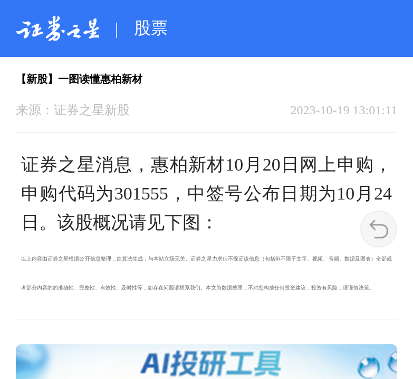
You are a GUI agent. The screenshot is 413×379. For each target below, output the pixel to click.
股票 (151, 27)
